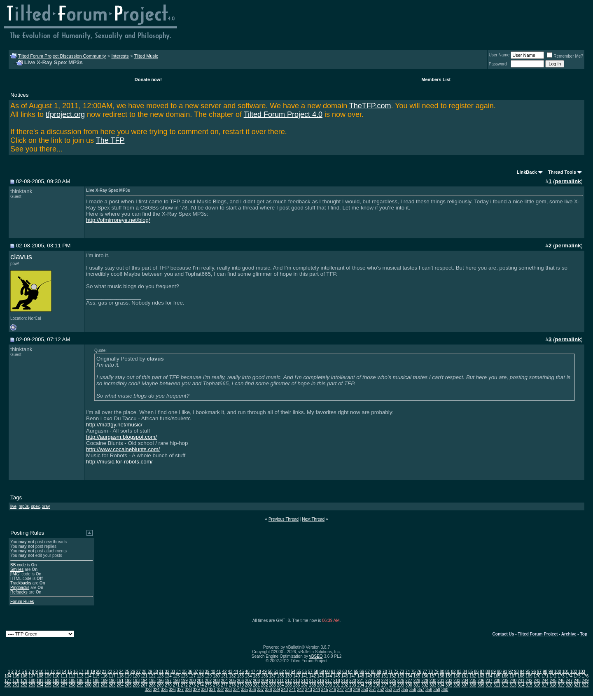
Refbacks (19, 592)
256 (56, 685)
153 (400, 676)
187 (87, 680)
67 (367, 671)
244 (545, 680)
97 (539, 671)
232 (449, 680)
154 (408, 676)
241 (521, 680)
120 (136, 676)
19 (92, 671)
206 (240, 680)
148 (360, 676)
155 (416, 676)
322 (585, 685)
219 (344, 680)
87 (482, 671)
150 (376, 676)
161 (465, 676)
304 (440, 685)
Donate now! (148, 79)
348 (348, 689)
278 (232, 685)
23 (115, 671)
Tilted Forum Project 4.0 (283, 114)
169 (528, 676)
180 (31, 680)
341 (292, 689)
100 (557, 671)
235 (472, 680)
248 (577, 680)
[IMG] (15, 574)
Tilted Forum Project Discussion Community (62, 56)
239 (505, 680)
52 (281, 671)
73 (401, 671)
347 (340, 689)
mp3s (24, 506)
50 (270, 671)
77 (425, 671)
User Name (499, 55)
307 (465, 685)
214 (304, 680)
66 (362, 671)
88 (488, 671)
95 (527, 671)
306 (456, 685)
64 (350, 671)
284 (280, 685)
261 (96, 685)
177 (8, 680)
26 (133, 671)
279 (240, 685)
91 (505, 671)
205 (232, 680)
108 (40, 676)
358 (428, 689)
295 (368, 685)
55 (298, 671)
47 (253, 671)
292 (344, 685)
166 (505, 676)
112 (72, 676)
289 (320, 685)
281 (256, 685)
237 (489, 680)
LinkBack (527, 172)
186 (80, 680)
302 (424, 685)
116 (103, 676)
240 (512, 680)
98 (545, 671)
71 (390, 671)
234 (465, 680)
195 (152, 680)
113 (80, 676)
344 (316, 689)
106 (24, 676)
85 (470, 671)
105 (15, 676)
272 (184, 685)
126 (184, 676)
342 (300, 689)
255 (47, 685)
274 (200, 685)
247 (569, 680)
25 (127, 671)
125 (176, 676)
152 (392, 676)
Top (583, 634)
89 (493, 671)
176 (585, 676)
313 (512, 685)
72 (396, 671)
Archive (569, 634)
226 (400, 680)
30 (155, 671)
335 (244, 689)
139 (288, 676)
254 (40, 685)
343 (308, 689)
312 (505, 685)
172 (553, 676)
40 (212, 671)
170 (537, 676)
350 (364, 689)
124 (168, 676)
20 (98, 671)
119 (128, 676)
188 (96, 680)
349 (356, 689)
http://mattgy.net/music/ (114, 424)
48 (259, 671)
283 (272, 685)
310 (489, 685)
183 (56, 680)
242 (528, 680)
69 (379, 671)
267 (144, 685)
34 (178, 671)
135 (256, 676)
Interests (119, 56)
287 (304, 685)
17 (81, 671)
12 (52, 671)
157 (433, 676)
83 (459, 671)
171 (545, 676)
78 (430, 671)
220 (352, 680)
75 (413, 671)
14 (64, 671)
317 (545, 685)
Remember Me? (565, 56)
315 (528, 685)
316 (537, 685)
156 (424, 676)
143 (320, 676)
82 (453, 671)
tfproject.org (65, 114)
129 (208, 676)
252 (24, 685)
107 (31, 676)
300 (408, 685)
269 (160, 685)
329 (196, 689)
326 (172, 689)
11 (46, 671)
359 (436, 689)
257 (64, 685)
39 (207, 671)
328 (188, 689)
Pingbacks (19, 587)
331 (212, 689)
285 (288, 685)
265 (128, 685)
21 (104, 671)
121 (144, 676)
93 (516, 671)
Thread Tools (562, 172)
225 (392, 680)
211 (280, 680)
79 (436, 671)
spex (35, 506)
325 (164, 689)
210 (272, 680)
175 (577, 676)
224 (384, 680)
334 (236, 689)
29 (149, 671)
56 (304, 671)
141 (304, 676)
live (13, 506)
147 (352, 676)
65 (356, 671)
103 (581, 671)
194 (144, 680)
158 (440, 676)
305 (449, 685)
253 (31, 685)
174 (569, 676)
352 (380, 689)
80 (442, 671)
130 (216, 676)
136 (264, 676)
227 (408, 680)
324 (156, 689)
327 (180, 689)
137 (272, 676)
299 (400, 685)
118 (120, 676)
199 (184, 680)
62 (338, 671)
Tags (16, 497)
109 (47, 676)
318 (553, 685)
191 (120, 680)
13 (58, 671)
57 (310, 671)
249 (585, 680)
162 (472, 676)
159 (449, 676)
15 (70, 671)
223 (376, 680)
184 (64, 680)
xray (46, 506)
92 (511, 671)
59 (322, 671)
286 (296, 685)
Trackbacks (20, 583)
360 (444, 689)
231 (440, 680)
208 (256, 680)
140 (296, 676)
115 (96, 676)
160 (456, 676)
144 (328, 676)
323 (148, 689)
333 (228, 689)
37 (196, 671)
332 (220, 689)
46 (247, 671)
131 (224, 676)
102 (573, 671)
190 (112, 680)
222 (368, 680)
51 (275, 671)
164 (489, 676)
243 (537, 680)
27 (138, 671)
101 (565, 671)
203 (216, 680)
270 (168, 685)
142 (312, 676)
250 (8, 685)
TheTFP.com (370, 106)
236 (480, 680)
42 (224, 671)
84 (464, 671)
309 (480, 685)
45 (241, 671)
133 (240, 676)
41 (218, 671)
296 (376, 685)
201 (200, 680)
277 (224, 685)
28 (144, 671)
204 (224, 680)
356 (412, 689)
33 (172, 671)
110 (56, 676)
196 (160, 680)
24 (121, 671)
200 (192, 680)
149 (368, 676)
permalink (568, 181)
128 (200, 676)
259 (80, 685)
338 (268, 689)
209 (264, 680)
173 (561, 676)
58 (316, 671)
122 (152, 676)
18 (86, 671)
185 (72, 680)
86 (476, 671)
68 (373, 671)
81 (448, 671)
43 (230, 671)
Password (498, 64)
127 (192, 676)
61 (333, 671)
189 (103, 680)
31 (161, 671)
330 (204, 689)
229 (424, 680)
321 (577, 685)
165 (496, 676)
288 (312, 685)
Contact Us (503, 634)
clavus (21, 256)
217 (328, 680)
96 (533, 671)
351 (372, 689)
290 (328, 685)
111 (64, 676)
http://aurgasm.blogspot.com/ (121, 437)
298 (392, 685)
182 (47, 680)
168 (521, 676)
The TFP (110, 140)
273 (192, 685)
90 (499, 671)
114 (87, 676)
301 (416, 685)
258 (72, 685)
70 (385, 671)
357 (420, 689)
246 (561, 680)
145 (336, 676)
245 (553, 680)
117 (112, 676)
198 (176, 680)
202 (208, 680)
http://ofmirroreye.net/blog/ (118, 220)
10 (41, 671)
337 (260, 689)
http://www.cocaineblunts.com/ (123, 449)
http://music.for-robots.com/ (119, 462)
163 (480, 676)
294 (360, 685)
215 (312, 680)
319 (561, 685)
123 (160, 676)
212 (288, 680)
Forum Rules (22, 601)
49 (264, 671)
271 (176, 685)
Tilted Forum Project (538, 634)
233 (456, 680)
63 (344, 671)
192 (128, 680)
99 (551, 671)
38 (201, 671)
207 (248, 680)
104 (8, 676)
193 (136, 680)
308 (472, 685)
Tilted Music (146, 56)
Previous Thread (283, 519)
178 (15, 680)
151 (384, 676)
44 (235, 671)
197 (168, 680)
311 (496, 685)
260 (87, 685)
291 (336, 685)
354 (396, 689)
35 (184, 671)
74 (407, 671)
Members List (436, 79)
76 (419, 671)
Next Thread (313, 519)
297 (384, 685)
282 (264, 685)
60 (327, 671)
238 (496, 680)
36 (190, 671)
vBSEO (316, 656)
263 (112, 685)
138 (280, 676)
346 (332, 689)
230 (433, 680)
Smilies (16, 569)
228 (416, 680)
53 (287, 671)
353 (388, 689)
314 (521, 685)
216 (320, 680)
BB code (18, 565)
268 (152, 685)
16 (75, 671)
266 (136, 685)
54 (293, 671)
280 (248, 685)
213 (296, 680)
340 (284, 689)
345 (324, 689)
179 (24, 680)
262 (103, 685)
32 (167, 671)
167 (512, 676)
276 (216, 685)
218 (336, 680)
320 (569, 685)
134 (248, 676)
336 (252, 689)
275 (208, 685)
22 (109, 671)
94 (522, 671)
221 (360, 680)
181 (40, 680)
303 (433, 685)
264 (120, 685)
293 (352, 685)
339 (276, 689)
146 (344, 676)
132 (232, 676)
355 (404, 689)
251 (15, 685)
